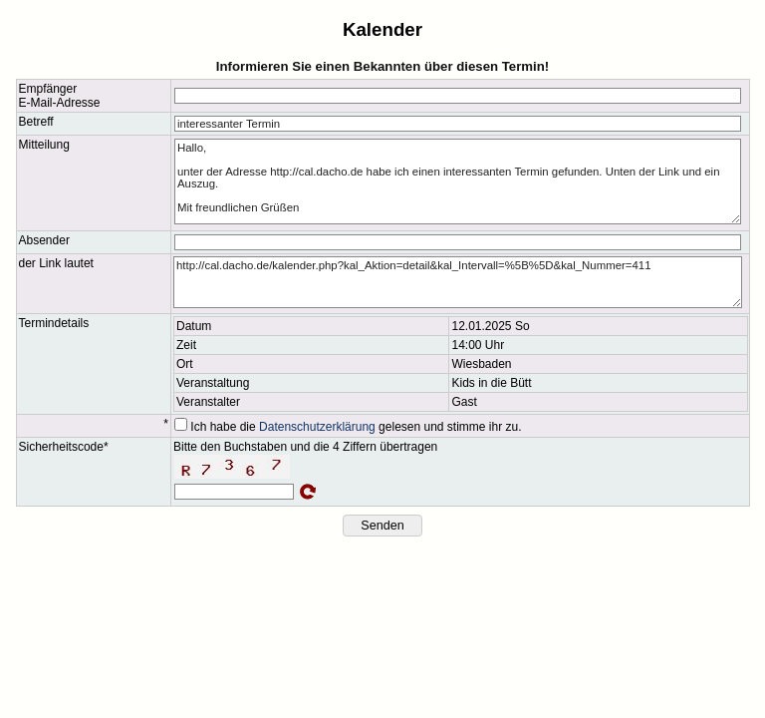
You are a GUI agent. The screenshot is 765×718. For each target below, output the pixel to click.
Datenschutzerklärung (317, 427)
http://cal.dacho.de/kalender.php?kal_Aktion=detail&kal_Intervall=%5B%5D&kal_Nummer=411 (457, 282)
